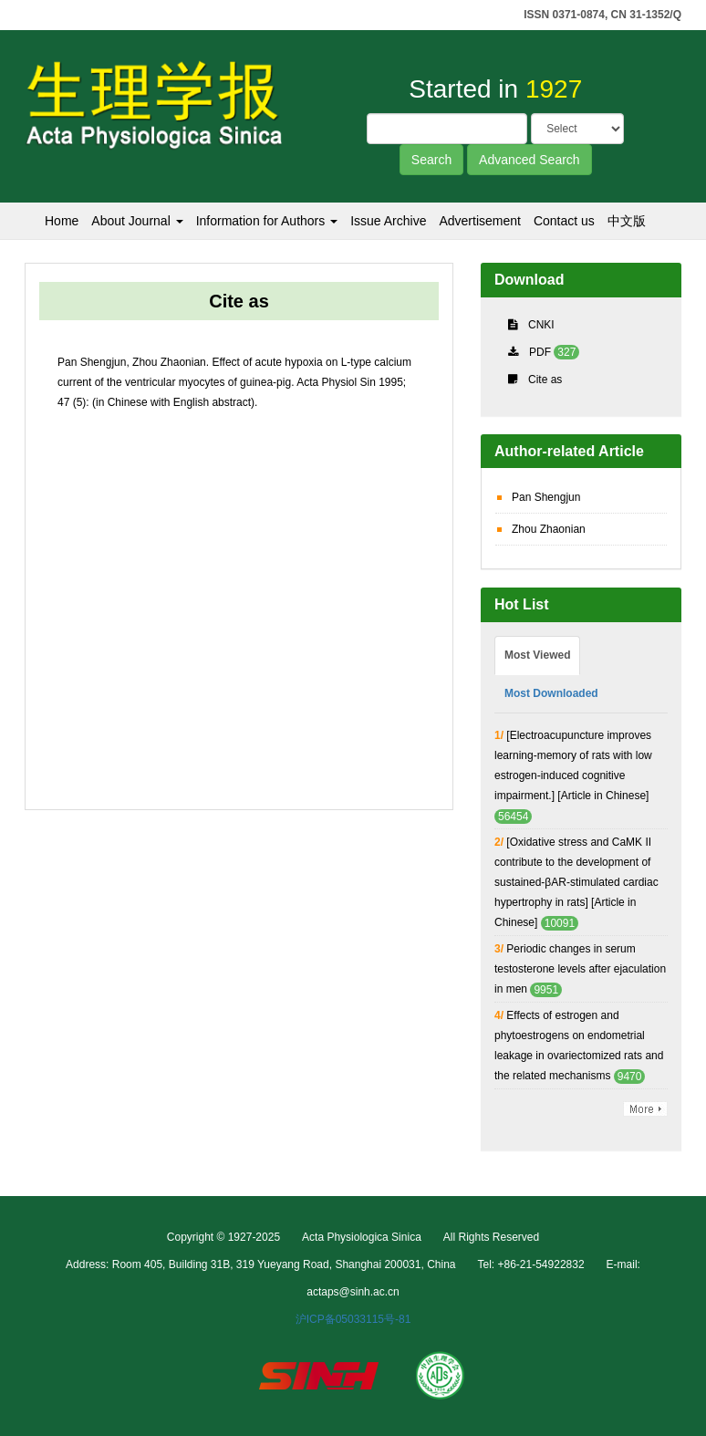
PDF (540, 352)
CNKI (541, 324)
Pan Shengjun (546, 497)
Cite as (545, 379)
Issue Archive (388, 220)
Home (61, 220)
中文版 (626, 220)
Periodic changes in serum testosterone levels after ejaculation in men (580, 968)
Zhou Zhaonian (549, 529)
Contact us (564, 220)
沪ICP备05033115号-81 (353, 1319)
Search (431, 159)
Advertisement (479, 220)
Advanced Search (529, 159)
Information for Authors (267, 220)
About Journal (136, 220)
